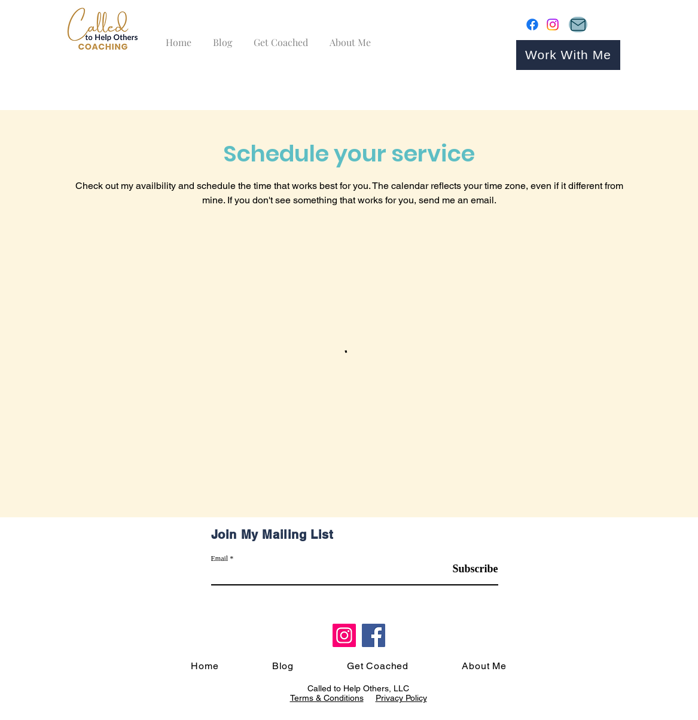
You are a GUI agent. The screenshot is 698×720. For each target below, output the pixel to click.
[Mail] (578, 24)
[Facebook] (532, 24)
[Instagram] (552, 24)
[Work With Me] (568, 55)
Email (219, 558)
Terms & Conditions (327, 698)
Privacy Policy (401, 698)
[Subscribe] (468, 570)
